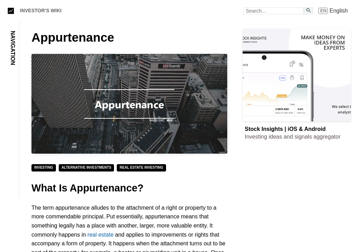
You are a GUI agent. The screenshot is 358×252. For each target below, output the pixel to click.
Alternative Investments (86, 167)
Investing (43, 167)
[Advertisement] (297, 196)
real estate (100, 235)
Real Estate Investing (141, 167)
